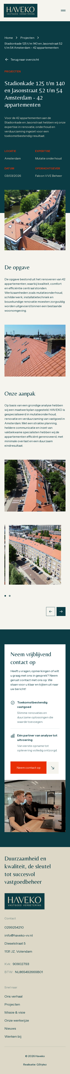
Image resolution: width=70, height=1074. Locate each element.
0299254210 (14, 927)
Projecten (27, 38)
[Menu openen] (63, 10)
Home (8, 38)
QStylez (42, 1064)
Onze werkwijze (16, 1020)
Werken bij (12, 1036)
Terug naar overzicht (21, 59)
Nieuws (10, 1028)
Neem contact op (29, 767)
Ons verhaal (13, 996)
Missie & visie (14, 1012)
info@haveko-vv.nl (18, 935)
